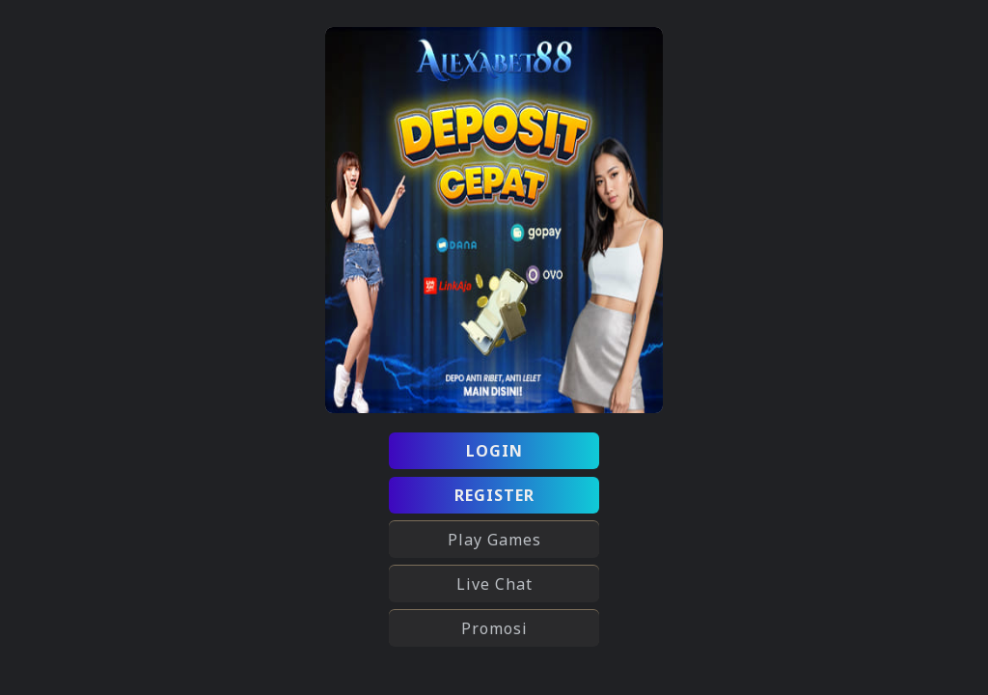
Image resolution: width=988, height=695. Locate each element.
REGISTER (494, 495)
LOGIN (494, 450)
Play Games (494, 539)
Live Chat (494, 584)
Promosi (494, 628)
